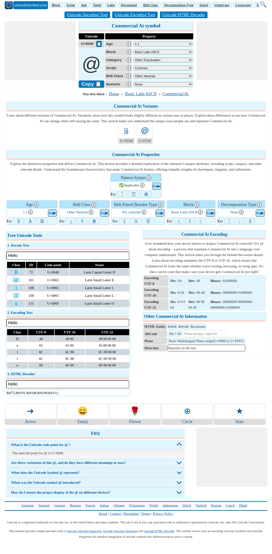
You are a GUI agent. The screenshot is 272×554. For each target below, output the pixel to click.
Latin (111, 5)
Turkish (201, 505)
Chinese (119, 505)
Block (56, 5)
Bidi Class (150, 5)
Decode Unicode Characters (84, 531)
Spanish (44, 505)
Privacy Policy (163, 514)
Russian (75, 505)
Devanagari (129, 5)
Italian (104, 505)
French (90, 505)
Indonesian (170, 505)
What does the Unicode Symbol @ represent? (45, 472)
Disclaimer (131, 514)
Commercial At (175, 94)
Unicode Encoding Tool (135, 15)
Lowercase (243, 5)
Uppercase (221, 5)
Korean (216, 505)
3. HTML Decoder (21, 374)
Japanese (27, 505)
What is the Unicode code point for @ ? (40, 445)
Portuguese (137, 505)
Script (70, 5)
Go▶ (156, 186)
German (59, 505)
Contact (115, 514)
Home (114, 94)
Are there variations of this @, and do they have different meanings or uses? (68, 463)
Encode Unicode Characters (120, 531)
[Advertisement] (40, 50)
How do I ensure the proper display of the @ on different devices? (60, 492)
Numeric (113, 84)
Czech (230, 505)
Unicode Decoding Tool (87, 15)
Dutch (187, 505)
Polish (153, 505)
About (103, 514)
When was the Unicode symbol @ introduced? (46, 482)
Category (113, 60)
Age (84, 5)
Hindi (243, 505)
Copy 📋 (91, 84)
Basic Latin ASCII (140, 94)
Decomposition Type (179, 5)
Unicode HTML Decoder (183, 15)
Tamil (97, 5)
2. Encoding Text (20, 313)
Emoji (204, 5)
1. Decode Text (18, 245)
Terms (145, 514)
